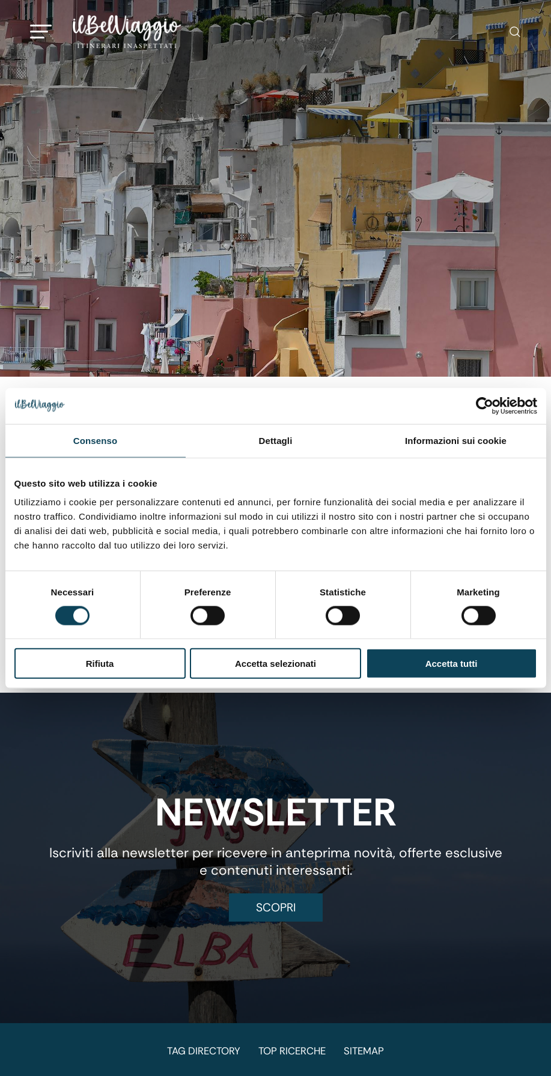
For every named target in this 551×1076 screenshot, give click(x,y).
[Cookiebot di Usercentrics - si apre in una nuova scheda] (484, 406)
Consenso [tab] (95, 440)
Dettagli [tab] (276, 440)
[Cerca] (509, 32)
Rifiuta (100, 663)
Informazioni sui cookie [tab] (456, 440)
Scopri (276, 907)
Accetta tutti (451, 663)
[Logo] (127, 31)
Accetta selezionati (275, 663)
